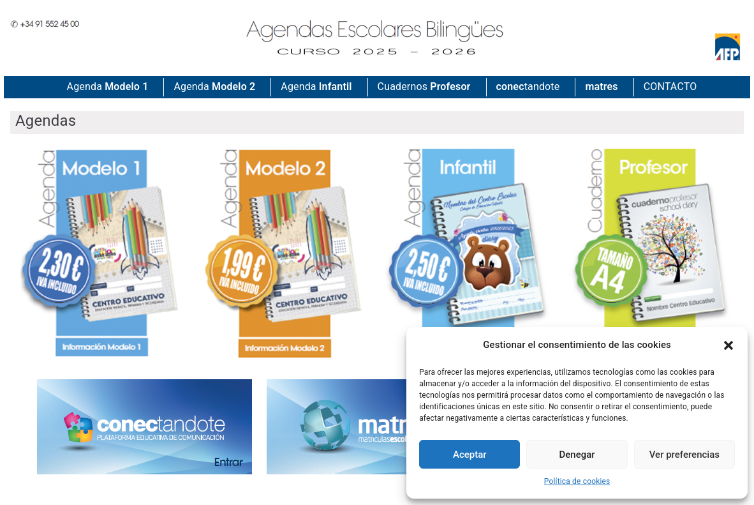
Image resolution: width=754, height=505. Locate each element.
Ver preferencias (684, 454)
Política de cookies (577, 481)
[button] (728, 345)
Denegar (577, 454)
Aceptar (470, 454)
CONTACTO (670, 86)
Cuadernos (424, 87)
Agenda (108, 87)
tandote (528, 87)
